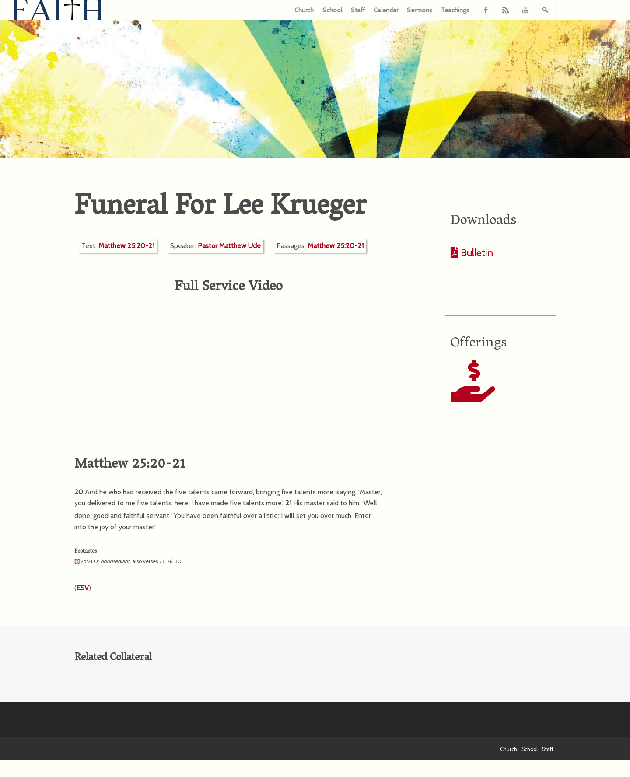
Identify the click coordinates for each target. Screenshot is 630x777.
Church (304, 10)
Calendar (386, 10)
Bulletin (475, 252)
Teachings (455, 10)
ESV (83, 588)
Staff (358, 10)
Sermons (419, 10)
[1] (77, 561)
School (332, 10)
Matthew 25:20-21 (126, 246)
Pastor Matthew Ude (229, 246)
